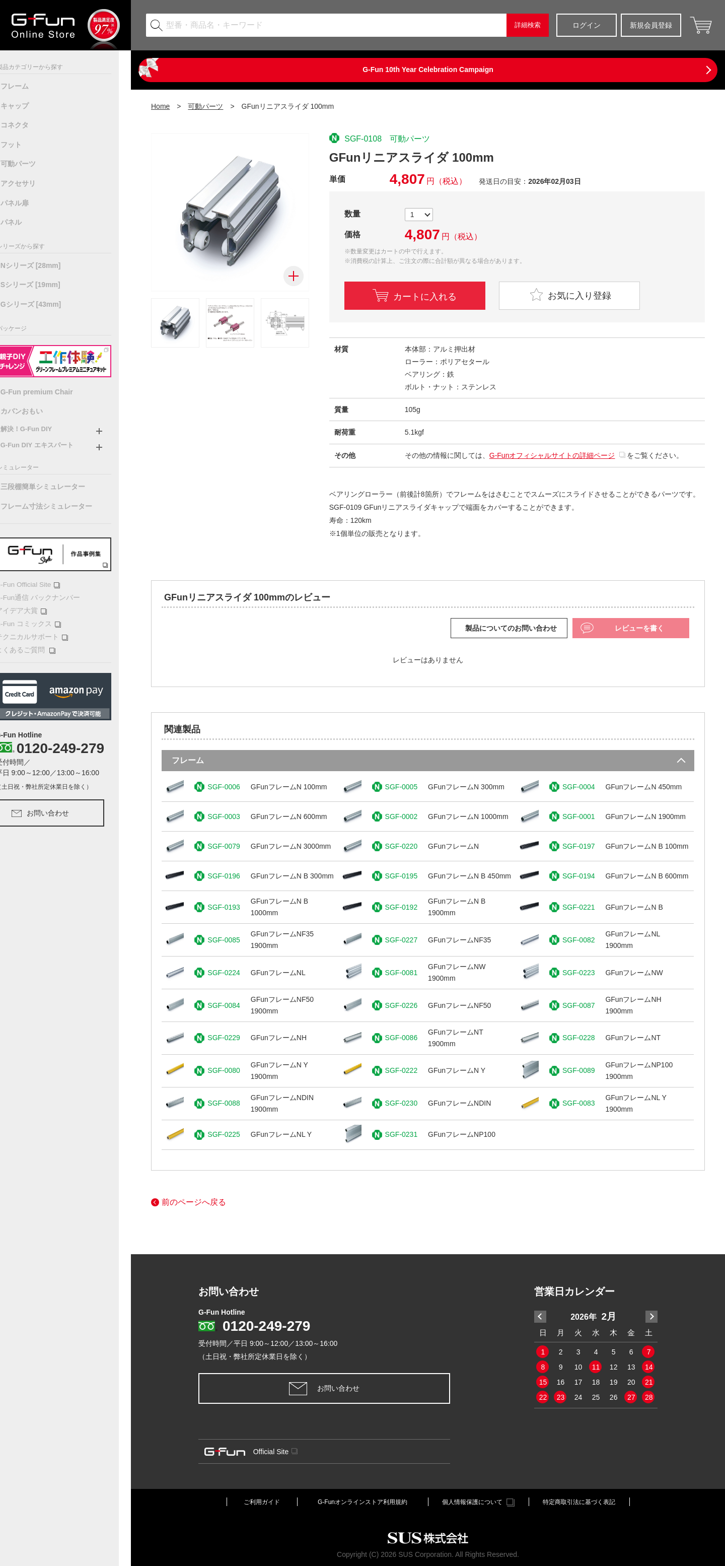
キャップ (27, 106)
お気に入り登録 (569, 294)
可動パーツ (30, 164)
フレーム (27, 86)
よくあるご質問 (36, 647)
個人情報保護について (478, 1503)
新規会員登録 (651, 25)
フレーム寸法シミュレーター (58, 506)
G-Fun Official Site (39, 584)
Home (160, 106)
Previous (540, 1317)
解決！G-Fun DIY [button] (38, 429)
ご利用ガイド (262, 1502)
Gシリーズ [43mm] (43, 304)
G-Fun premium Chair (49, 392)
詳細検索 (528, 25)
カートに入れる (425, 295)
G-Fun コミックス (38, 622)
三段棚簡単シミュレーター (55, 487)
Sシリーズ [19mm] (42, 285)
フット (23, 145)
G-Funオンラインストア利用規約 (362, 1502)
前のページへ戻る (188, 1202)
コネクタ (27, 125)
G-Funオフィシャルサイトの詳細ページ (552, 455)
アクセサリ (30, 183)
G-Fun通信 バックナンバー (47, 596)
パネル (23, 222)
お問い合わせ (52, 810)
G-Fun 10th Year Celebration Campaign (427, 69)
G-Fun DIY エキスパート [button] (49, 445)
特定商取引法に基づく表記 (579, 1502)
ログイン (586, 25)
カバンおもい (34, 411)
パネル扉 (27, 203)
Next (651, 1317)
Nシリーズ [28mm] (43, 265)
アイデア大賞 (32, 610)
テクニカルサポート (42, 635)
